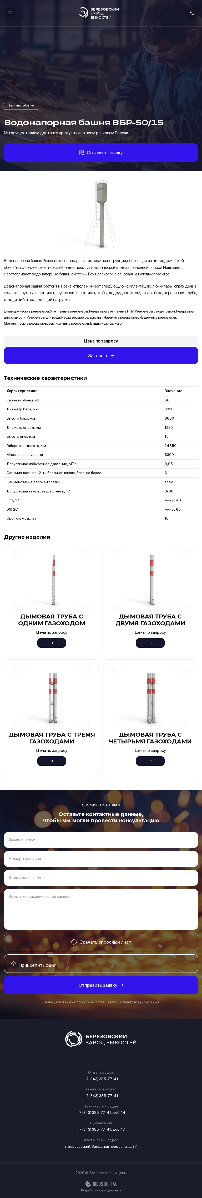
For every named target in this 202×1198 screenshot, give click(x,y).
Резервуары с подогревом (155, 311)
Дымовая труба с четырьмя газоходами (150, 738)
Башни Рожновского (21, 106)
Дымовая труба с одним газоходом (51, 620)
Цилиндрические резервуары (26, 311)
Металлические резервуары (25, 323)
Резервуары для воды (43, 317)
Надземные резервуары (157, 317)
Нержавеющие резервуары (81, 317)
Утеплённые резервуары (69, 311)
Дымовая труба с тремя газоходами (52, 738)
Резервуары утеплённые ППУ (111, 311)
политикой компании (141, 1002)
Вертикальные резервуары (68, 323)
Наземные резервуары (121, 317)
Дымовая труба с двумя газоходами (150, 620)
